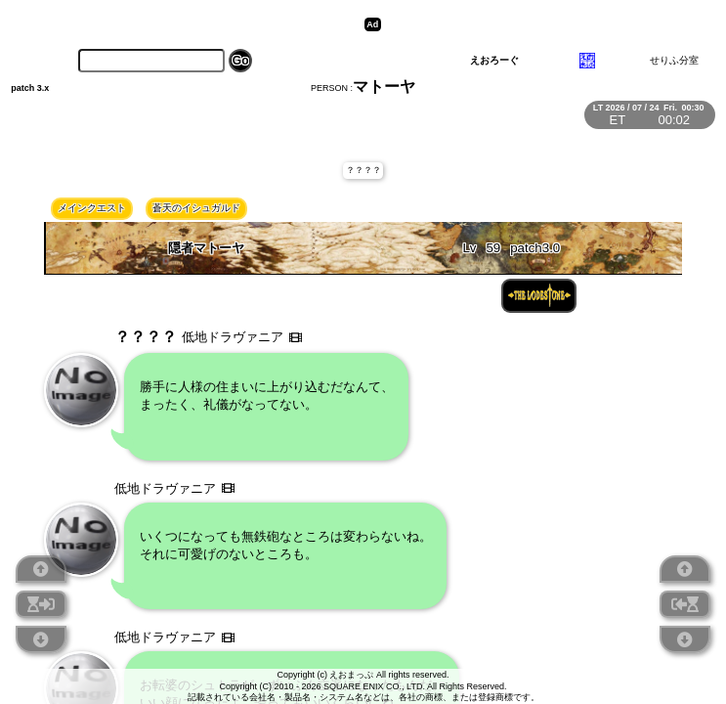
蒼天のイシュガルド (196, 207)
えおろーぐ (494, 60)
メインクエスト (92, 207)
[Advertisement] (537, 24)
